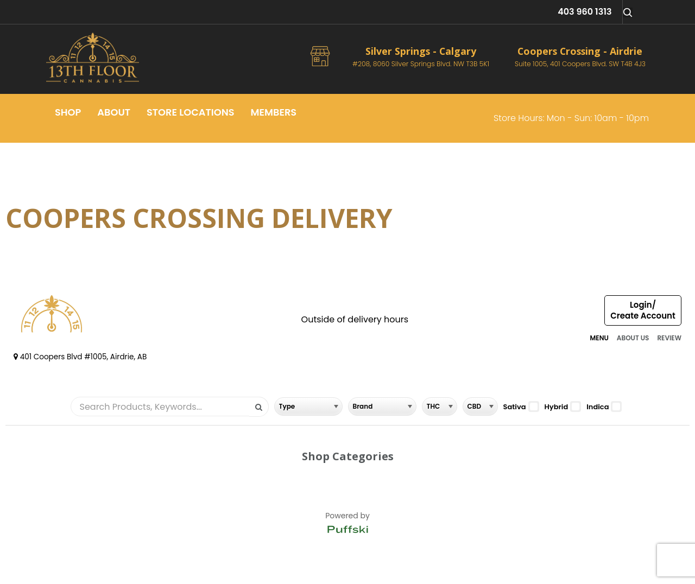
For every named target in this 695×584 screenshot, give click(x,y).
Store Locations (191, 112)
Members (273, 112)
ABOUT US (633, 337)
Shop (68, 112)
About (113, 112)
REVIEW (669, 337)
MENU (599, 337)
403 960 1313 (584, 11)
